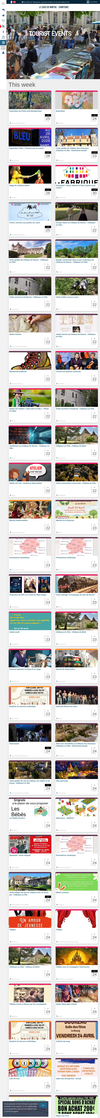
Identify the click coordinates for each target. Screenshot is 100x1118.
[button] (30, 109)
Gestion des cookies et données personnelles (18, 1114)
